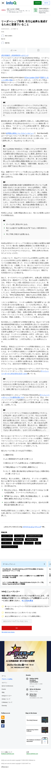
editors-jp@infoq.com (32, 753)
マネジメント (18, 543)
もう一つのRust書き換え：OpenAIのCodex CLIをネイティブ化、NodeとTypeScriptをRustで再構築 (23, 583)
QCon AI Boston (35, 689)
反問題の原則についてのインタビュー (20, 133)
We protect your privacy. (8, 632)
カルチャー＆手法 (7, 536)
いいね (14, 50)
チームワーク (29, 543)
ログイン (4, 682)
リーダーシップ (6, 543)
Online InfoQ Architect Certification (34, 680)
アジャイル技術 (19, 536)
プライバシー (5, 767)
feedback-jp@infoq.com (7, 753)
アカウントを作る (7, 679)
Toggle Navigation (3, 3)
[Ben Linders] (2, 35)
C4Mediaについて (7, 702)
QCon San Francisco (33, 695)
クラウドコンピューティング (32, 527)
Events (4, 689)
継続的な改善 (19, 539)
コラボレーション (7, 539)
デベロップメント (9, 564)
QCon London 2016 (32, 77)
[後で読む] (38, 50)
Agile (38, 543)
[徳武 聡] (2, 42)
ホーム (4, 676)
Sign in (46, 3)
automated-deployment (34, 536)
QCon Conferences (7, 686)
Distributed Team (31, 539)
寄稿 (3, 692)
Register (37, 3)
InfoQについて (6, 699)
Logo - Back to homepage (11, 3)
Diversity (4, 705)
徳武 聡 (7, 43)
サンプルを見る (27, 600)
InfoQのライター (7, 695)
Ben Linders (8, 35)
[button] (17, 628)
